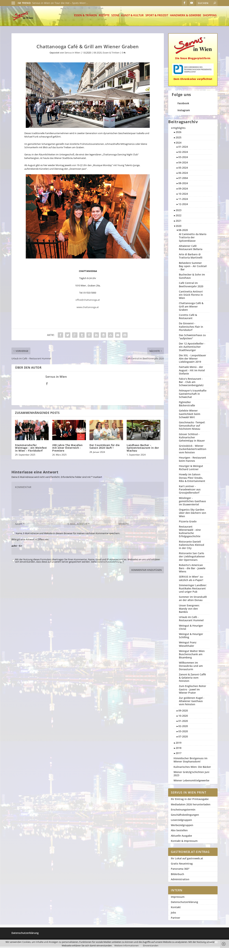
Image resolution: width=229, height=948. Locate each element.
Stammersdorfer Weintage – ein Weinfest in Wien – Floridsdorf (31, 449)
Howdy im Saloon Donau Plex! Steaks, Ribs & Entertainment (192, 479)
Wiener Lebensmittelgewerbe (191, 782)
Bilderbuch (177, 875)
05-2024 (183, 169)
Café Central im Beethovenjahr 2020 (191, 286)
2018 (178, 749)
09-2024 (183, 190)
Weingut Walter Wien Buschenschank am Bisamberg (192, 656)
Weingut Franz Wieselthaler (187, 645)
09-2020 (183, 712)
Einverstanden (150, 945)
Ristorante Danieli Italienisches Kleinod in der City (191, 546)
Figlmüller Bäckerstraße (187, 405)
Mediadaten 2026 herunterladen (190, 805)
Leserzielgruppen (181, 821)
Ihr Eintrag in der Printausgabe (190, 800)
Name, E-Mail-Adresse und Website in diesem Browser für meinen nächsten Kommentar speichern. (68, 534)
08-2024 (183, 184)
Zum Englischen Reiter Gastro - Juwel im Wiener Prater (192, 691)
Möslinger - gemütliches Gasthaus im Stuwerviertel (192, 503)
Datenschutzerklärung (184, 903)
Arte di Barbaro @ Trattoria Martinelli (190, 257)
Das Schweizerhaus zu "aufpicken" (192, 338)
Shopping (210, 16)
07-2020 (183, 738)
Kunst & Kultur (132, 16)
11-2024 (183, 200)
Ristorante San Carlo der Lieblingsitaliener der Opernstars (192, 558)
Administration (180, 880)
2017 (178, 754)
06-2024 (183, 174)
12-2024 (183, 205)
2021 (178, 222)
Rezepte (104, 16)
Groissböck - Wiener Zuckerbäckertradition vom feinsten (192, 450)
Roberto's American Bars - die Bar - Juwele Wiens (192, 570)
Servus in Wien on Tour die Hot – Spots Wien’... (60, 3)
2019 (178, 744)
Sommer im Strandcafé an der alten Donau (193, 600)
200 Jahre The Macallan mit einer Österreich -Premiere (67, 449)
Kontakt (176, 908)
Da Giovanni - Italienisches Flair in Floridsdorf (191, 328)
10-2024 (183, 195)
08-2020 (97, 54)
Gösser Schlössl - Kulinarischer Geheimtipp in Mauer (192, 439)
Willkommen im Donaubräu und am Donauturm (191, 667)
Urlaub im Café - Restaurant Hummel (191, 620)
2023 (178, 211)
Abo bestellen (179, 831)
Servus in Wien (72, 54)
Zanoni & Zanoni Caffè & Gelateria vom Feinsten (192, 679)
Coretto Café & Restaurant (188, 318)
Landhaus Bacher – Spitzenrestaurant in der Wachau (143, 449)
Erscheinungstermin (183, 811)
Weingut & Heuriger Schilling (191, 637)
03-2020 (183, 732)
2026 (178, 133)
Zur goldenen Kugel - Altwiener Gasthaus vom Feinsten (191, 702)
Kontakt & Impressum (184, 842)
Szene (115, 16)
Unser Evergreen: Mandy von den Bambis (189, 610)
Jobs (173, 914)
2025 (178, 139)
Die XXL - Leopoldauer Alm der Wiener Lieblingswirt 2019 (192, 360)
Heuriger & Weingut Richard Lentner (191, 469)
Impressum (177, 898)
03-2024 (183, 158)
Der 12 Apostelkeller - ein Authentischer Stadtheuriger (192, 348)
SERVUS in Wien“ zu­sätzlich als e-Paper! (191, 579)
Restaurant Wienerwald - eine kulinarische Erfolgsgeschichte (190, 533)
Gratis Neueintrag (182, 865)
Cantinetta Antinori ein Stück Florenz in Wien (191, 296)
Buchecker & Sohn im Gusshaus (192, 277)
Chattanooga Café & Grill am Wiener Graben (191, 308)
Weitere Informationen (126, 945)
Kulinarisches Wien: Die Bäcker (192, 768)
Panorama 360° (180, 870)
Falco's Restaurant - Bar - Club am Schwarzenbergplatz (191, 383)
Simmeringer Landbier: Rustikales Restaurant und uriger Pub (193, 590)
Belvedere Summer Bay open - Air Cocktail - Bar (193, 267)
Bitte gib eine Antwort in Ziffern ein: (30, 540)
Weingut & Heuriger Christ (191, 628)
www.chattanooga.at (88, 308)
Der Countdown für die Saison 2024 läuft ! (104, 448)
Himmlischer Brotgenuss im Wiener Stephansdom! (190, 761)
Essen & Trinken (85, 16)
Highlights (179, 129)
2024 (178, 144)
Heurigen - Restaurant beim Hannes (192, 460)
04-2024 (183, 164)
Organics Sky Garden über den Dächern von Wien (192, 514)
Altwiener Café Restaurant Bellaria (190, 249)
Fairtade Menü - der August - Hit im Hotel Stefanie (192, 371)
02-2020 (183, 727)
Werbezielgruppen (182, 826)
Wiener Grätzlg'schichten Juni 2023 (191, 775)
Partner (175, 919)
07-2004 (183, 179)
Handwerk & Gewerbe (185, 16)
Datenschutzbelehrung (109, 563)
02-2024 (183, 153)
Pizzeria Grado (188, 523)
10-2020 (183, 717)
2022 (178, 216)
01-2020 (183, 722)
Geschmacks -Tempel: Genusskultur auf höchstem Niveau (192, 427)
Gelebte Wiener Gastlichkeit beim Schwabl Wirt (189, 415)
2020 (178, 227)
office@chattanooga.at (87, 301)
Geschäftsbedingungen (185, 816)
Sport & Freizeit (156, 16)
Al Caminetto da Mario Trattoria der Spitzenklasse (192, 239)
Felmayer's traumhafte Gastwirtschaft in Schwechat (192, 395)
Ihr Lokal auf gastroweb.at (187, 859)
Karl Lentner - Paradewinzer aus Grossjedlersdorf (190, 491)
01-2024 (183, 148)
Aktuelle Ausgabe (181, 837)
